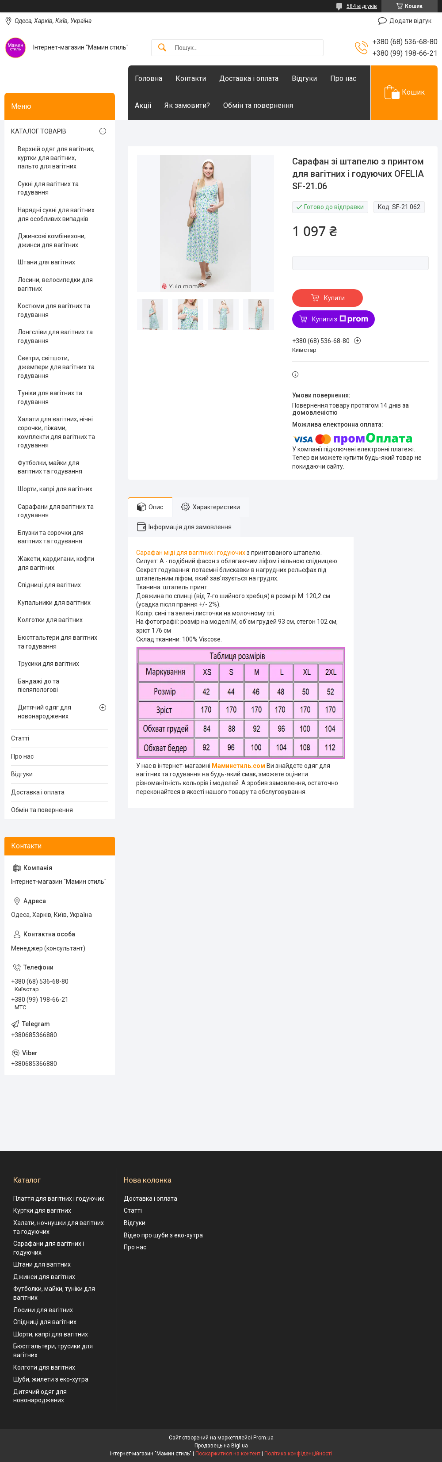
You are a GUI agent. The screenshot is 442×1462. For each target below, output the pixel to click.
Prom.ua (263, 1438)
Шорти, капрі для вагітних (55, 488)
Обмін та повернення (258, 105)
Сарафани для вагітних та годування (56, 511)
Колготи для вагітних (44, 1367)
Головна (148, 78)
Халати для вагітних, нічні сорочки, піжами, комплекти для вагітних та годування (56, 432)
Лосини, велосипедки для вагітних (55, 284)
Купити (334, 298)
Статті (20, 738)
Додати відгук (410, 20)
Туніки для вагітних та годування (50, 397)
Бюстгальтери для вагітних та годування (57, 642)
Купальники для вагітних (54, 602)
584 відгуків (362, 6)
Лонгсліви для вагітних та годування (55, 336)
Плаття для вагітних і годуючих (58, 1198)
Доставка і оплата (248, 78)
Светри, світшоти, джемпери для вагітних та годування (56, 367)
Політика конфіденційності (298, 1454)
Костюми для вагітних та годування (54, 310)
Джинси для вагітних (44, 1276)
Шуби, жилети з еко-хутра (50, 1379)
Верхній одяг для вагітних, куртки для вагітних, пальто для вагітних (56, 157)
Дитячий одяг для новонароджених (44, 712)
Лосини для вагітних (43, 1309)
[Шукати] (162, 48)
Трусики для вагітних (48, 663)
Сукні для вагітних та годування (48, 188)
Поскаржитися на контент (227, 1454)
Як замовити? (187, 105)
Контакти (190, 78)
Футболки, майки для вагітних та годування (50, 467)
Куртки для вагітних (42, 1210)
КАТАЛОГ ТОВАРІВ (38, 131)
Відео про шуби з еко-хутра (163, 1235)
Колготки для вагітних (50, 619)
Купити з (340, 319)
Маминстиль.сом (238, 765)
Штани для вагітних (46, 262)
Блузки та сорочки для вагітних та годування (51, 537)
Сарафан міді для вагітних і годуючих (190, 552)
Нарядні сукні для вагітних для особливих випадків (56, 214)
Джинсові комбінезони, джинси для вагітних (52, 240)
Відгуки (304, 78)
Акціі (143, 105)
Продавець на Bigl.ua (221, 1446)
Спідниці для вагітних (49, 584)
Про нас (343, 78)
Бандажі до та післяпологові (38, 686)
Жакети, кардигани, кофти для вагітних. (56, 563)
